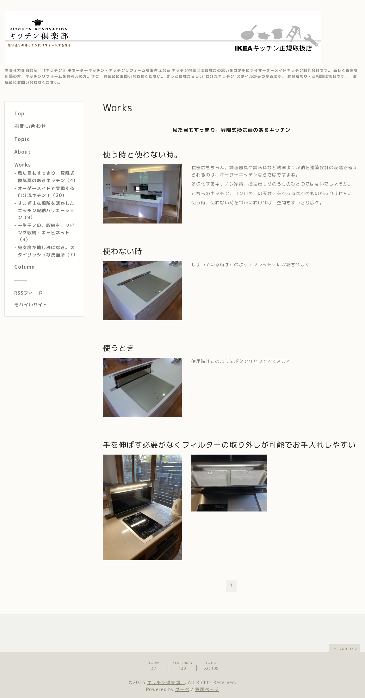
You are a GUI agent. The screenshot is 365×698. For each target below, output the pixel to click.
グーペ (182, 689)
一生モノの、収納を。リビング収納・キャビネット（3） (46, 232)
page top (344, 648)
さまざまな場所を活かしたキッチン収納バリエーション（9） (46, 210)
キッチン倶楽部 (166, 682)
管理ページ (207, 689)
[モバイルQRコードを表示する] (46, 304)
